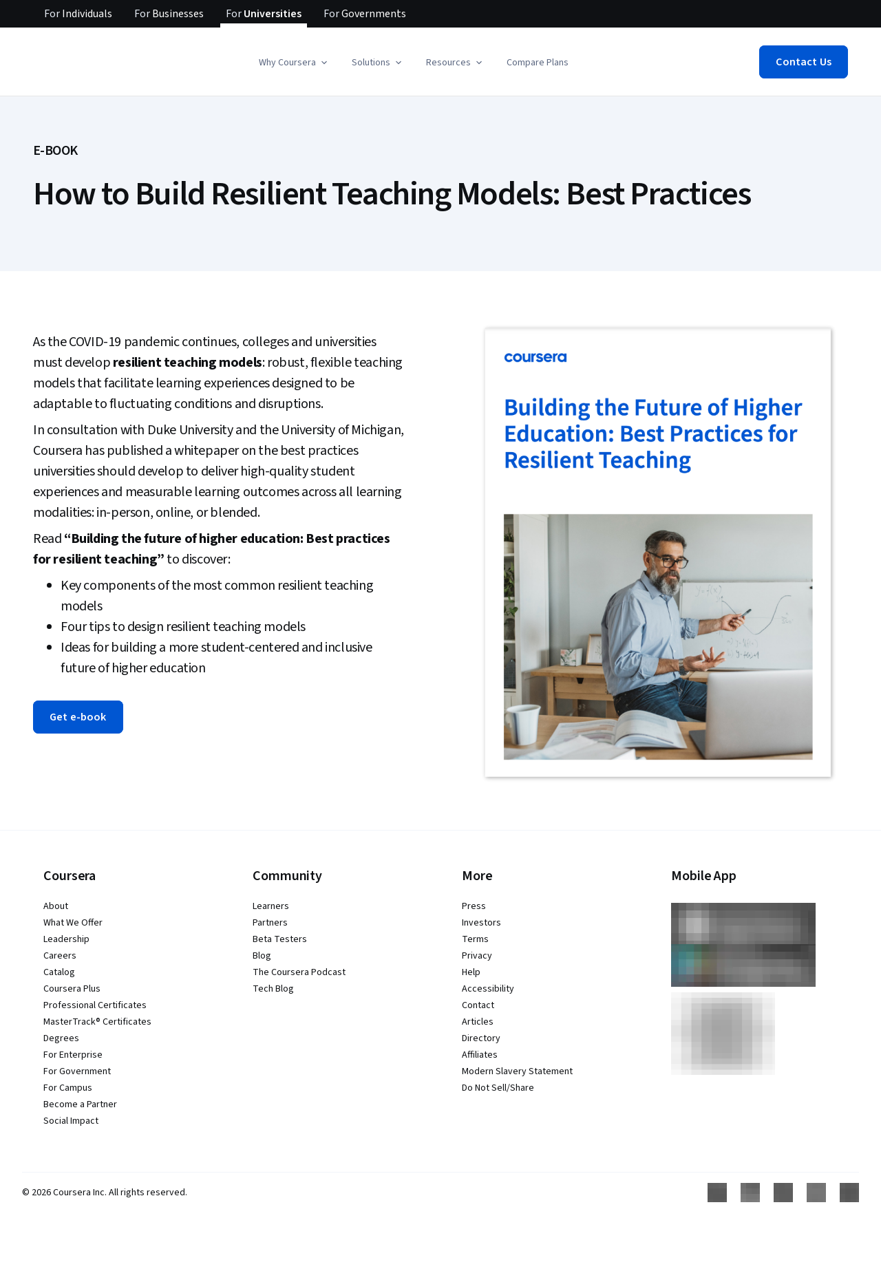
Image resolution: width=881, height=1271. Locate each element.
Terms (475, 939)
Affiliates (480, 1055)
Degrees (61, 1038)
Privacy (477, 956)
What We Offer (73, 923)
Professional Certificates (95, 1005)
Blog (262, 956)
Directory (481, 1038)
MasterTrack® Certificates (97, 1022)
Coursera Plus (71, 989)
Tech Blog (273, 989)
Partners (270, 923)
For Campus (67, 1088)
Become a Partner (80, 1104)
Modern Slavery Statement (517, 1071)
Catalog (59, 972)
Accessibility (488, 989)
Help (471, 972)
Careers (59, 956)
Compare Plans (538, 63)
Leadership (66, 939)
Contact (478, 1005)
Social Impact (70, 1121)
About (55, 906)
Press (474, 906)
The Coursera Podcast (299, 972)
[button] (294, 62)
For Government (77, 1071)
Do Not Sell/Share (498, 1088)
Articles (477, 1022)
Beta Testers (280, 939)
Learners (271, 906)
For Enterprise (73, 1055)
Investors (481, 923)
